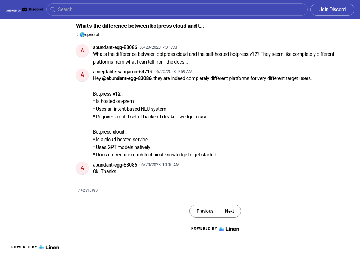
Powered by (35, 247)
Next (229, 211)
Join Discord (332, 9)
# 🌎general (87, 34)
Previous (205, 211)
